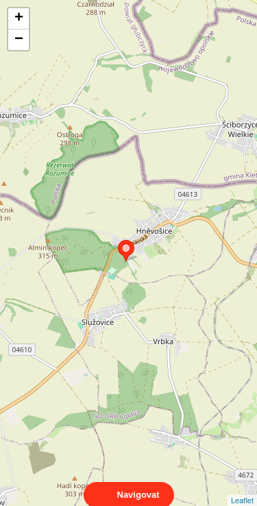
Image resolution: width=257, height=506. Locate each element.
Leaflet (242, 488)
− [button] (18, 39)
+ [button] (18, 18)
